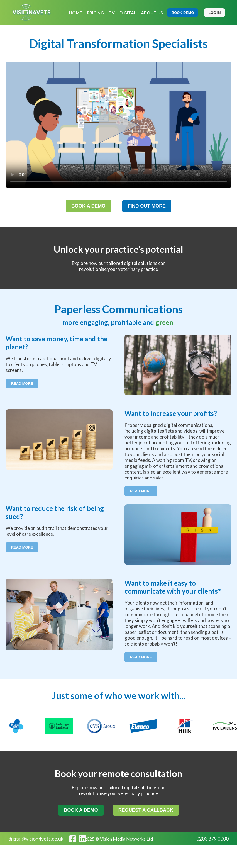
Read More (22, 383)
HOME (75, 12)
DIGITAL (127, 12)
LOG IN (214, 13)
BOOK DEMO (183, 13)
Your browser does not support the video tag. (118, 125)
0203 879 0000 (212, 839)
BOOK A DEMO (88, 206)
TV (112, 12)
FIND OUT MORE (147, 206)
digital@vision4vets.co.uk (35, 839)
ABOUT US (152, 12)
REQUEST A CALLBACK (145, 810)
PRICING (95, 12)
